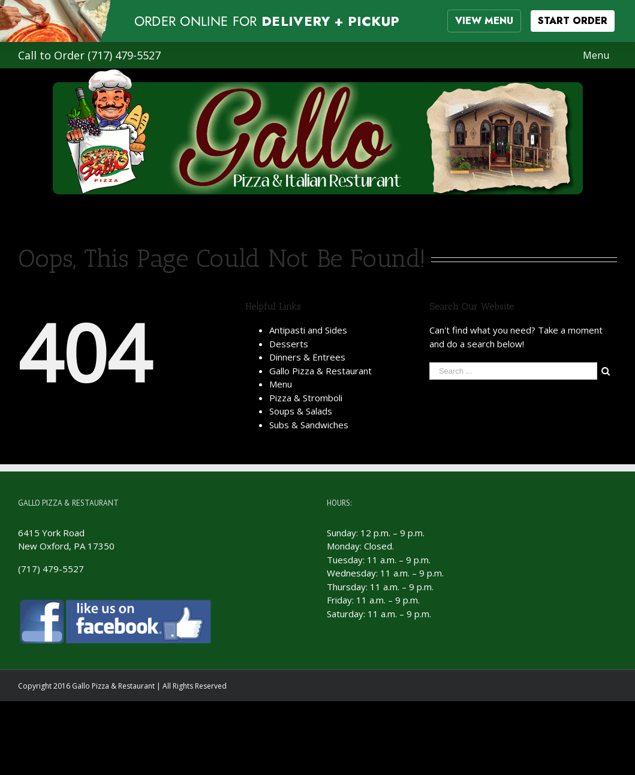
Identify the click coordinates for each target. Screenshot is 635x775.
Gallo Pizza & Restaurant (320, 371)
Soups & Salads (300, 411)
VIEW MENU (484, 21)
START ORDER (572, 21)
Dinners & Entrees (307, 357)
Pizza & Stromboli (305, 398)
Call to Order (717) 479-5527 (89, 55)
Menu (280, 384)
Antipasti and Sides (308, 330)
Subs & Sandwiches (308, 425)
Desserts (288, 344)
